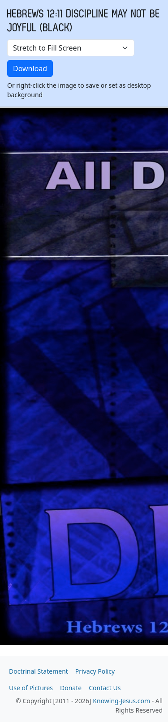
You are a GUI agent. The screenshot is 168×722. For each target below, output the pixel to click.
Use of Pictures (31, 688)
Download (30, 68)
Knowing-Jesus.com (121, 700)
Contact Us (105, 688)
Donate (71, 688)
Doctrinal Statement (38, 671)
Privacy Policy (95, 671)
